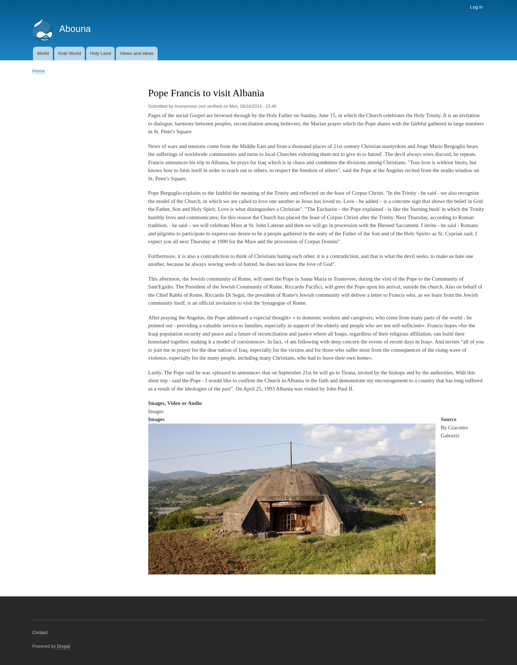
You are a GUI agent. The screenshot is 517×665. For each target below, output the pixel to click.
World (43, 53)
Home (38, 71)
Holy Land (100, 53)
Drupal (63, 646)
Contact (40, 632)
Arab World (69, 53)
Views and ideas (137, 53)
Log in (476, 7)
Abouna (75, 29)
